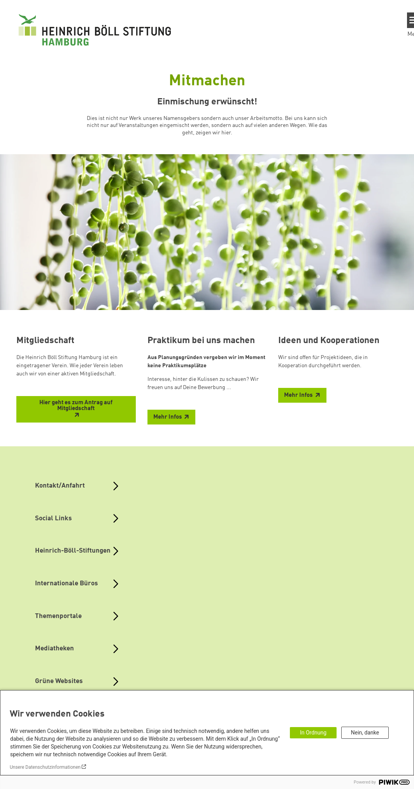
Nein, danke (365, 732)
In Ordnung (313, 732)
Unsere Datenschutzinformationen (45, 767)
